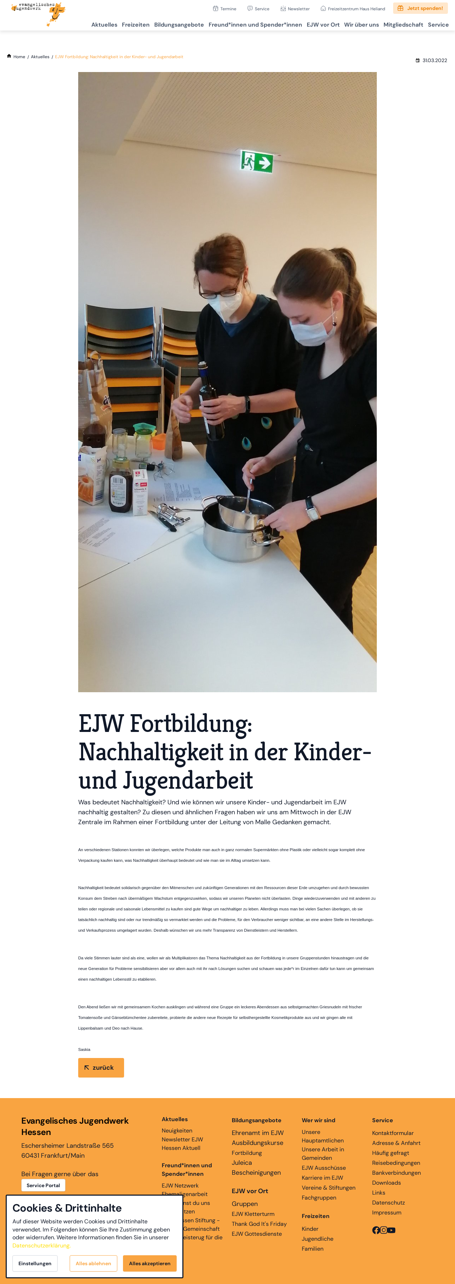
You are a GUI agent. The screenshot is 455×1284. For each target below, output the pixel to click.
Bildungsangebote (157, 23)
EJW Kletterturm (253, 1214)
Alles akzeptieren (150, 1263)
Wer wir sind (318, 1120)
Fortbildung (247, 1153)
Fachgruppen (319, 1197)
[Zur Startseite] (38, 15)
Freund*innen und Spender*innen (187, 1170)
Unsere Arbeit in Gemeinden (323, 1154)
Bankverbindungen (396, 1172)
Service (262, 8)
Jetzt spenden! (425, 8)
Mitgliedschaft (397, 23)
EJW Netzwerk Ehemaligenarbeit (185, 1190)
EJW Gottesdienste (257, 1234)
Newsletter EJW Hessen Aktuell (182, 1144)
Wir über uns (351, 23)
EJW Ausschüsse (324, 1168)
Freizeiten (109, 23)
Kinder (310, 1229)
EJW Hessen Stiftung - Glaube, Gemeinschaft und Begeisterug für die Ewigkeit (192, 1233)
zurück (103, 1067)
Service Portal (43, 1185)
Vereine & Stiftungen (328, 1187)
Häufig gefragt (390, 1153)
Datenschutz (388, 1202)
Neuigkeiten (177, 1124)
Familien (312, 1248)
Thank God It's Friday (259, 1224)
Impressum (386, 1212)
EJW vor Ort (308, 23)
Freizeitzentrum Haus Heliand (356, 8)
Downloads (386, 1182)
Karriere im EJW (322, 1177)
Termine (228, 8)
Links (378, 1192)
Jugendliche (317, 1238)
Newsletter (299, 8)
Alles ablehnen (93, 1263)
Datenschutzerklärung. (41, 1245)
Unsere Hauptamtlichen (323, 1136)
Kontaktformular (393, 1133)
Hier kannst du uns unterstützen (186, 1207)
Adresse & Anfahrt (396, 1143)
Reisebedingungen (396, 1163)
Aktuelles (74, 23)
